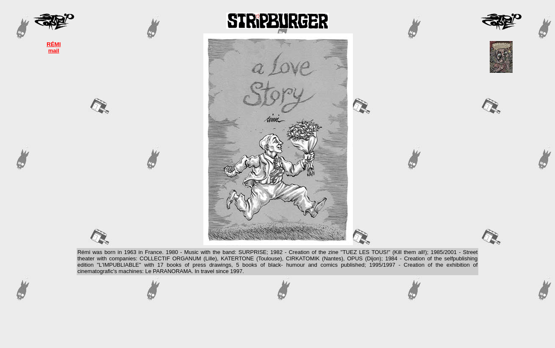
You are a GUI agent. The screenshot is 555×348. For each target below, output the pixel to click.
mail (53, 50)
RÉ (51, 44)
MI (58, 44)
